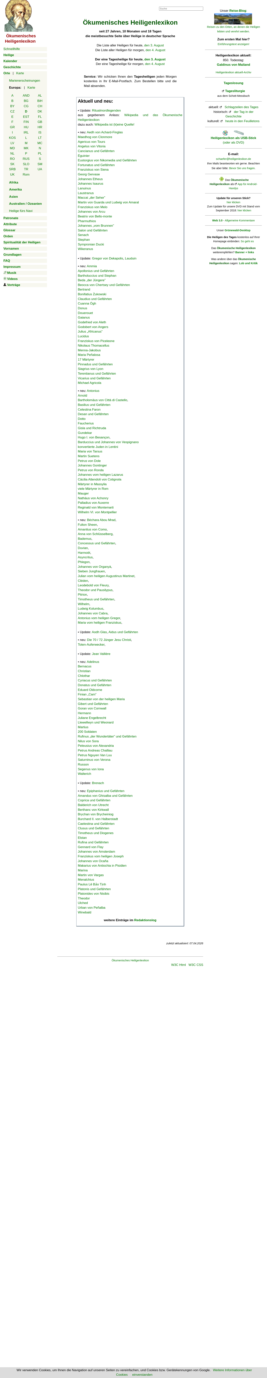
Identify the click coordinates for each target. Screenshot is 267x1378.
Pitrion (82, 594)
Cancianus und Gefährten (96, 151)
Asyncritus (85, 557)
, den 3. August (154, 59)
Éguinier (84, 156)
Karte (20, 73)
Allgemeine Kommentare (240, 220)
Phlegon (84, 562)
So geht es (247, 241)
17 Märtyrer (86, 359)
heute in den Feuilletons (242, 121)
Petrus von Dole (89, 461)
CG (26, 106)
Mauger (83, 493)
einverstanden (142, 1374)
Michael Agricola (89, 383)
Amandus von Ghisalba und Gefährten (105, 796)
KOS (12, 138)
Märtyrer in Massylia (92, 484)
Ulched (83, 903)
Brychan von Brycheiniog (95, 814)
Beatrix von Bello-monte (95, 216)
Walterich (84, 774)
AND (26, 95)
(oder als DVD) (233, 137)
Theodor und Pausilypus (95, 590)
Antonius (93, 391)
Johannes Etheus (90, 179)
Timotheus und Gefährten (96, 599)
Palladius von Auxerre (93, 503)
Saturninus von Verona (94, 760)
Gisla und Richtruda (92, 428)
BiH (39, 101)
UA (40, 169)
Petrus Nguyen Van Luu (95, 755)
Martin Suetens (88, 456)
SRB (12, 169)
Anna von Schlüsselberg (95, 534)
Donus (82, 308)
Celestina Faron (89, 409)
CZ (12, 111)
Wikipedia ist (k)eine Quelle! (114, 124)
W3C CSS (196, 965)
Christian (84, 671)
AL (40, 95)
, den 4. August (154, 64)
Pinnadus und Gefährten (95, 364)
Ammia (92, 266)
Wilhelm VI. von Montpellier (97, 512)
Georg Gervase (89, 174)
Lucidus (83, 336)
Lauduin (131, 258)
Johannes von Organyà (94, 567)
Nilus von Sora (88, 741)
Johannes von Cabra (93, 613)
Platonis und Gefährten (94, 889)
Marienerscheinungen (24, 80)
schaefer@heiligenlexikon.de (233, 158)
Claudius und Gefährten (95, 299)
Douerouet (85, 313)
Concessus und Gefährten (96, 543)
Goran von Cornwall (92, 708)
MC (39, 143)
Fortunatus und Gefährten (96, 165)
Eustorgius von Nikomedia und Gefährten (107, 160)
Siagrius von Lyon (90, 369)
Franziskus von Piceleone (96, 341)
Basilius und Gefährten (94, 405)
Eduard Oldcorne (90, 690)
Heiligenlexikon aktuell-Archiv (233, 72)
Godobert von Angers (93, 327)
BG (26, 101)
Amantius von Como (92, 529)
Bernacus (84, 666)
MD (12, 148)
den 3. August (154, 45)
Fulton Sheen (87, 525)
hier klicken (233, 202)
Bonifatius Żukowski (92, 294)
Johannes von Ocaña (93, 861)
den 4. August (155, 50)
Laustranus (86, 193)
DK (40, 111)
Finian (87, 694)
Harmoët (84, 553)
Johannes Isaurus (90, 183)
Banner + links (244, 252)
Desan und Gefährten (93, 414)
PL (40, 153)
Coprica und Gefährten (94, 800)
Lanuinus (84, 188)
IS (39, 132)
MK (26, 148)
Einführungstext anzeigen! (233, 44)
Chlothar (84, 676)
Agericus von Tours (91, 142)
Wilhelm (83, 604)
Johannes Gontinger (92, 465)
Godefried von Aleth (92, 322)
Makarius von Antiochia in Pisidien (102, 865)
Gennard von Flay (90, 847)
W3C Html (178, 965)
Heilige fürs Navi (21, 211)
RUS (26, 159)
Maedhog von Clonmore (95, 137)
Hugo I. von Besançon (93, 437)
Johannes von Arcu (91, 211)
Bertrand (84, 289)
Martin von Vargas (91, 875)
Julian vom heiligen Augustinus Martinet (106, 576)
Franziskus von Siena (93, 169)
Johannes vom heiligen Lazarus (100, 475)
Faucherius (86, 423)
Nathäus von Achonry (93, 498)
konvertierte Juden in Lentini (98, 447)
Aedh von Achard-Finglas (105, 132)
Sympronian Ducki (91, 244)
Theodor (84, 898)
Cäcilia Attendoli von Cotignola (99, 479)
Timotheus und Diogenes (95, 833)
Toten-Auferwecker (91, 644)
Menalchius (86, 879)
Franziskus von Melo (92, 207)
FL (40, 117)
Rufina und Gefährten (93, 842)
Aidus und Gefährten (123, 632)
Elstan (82, 838)
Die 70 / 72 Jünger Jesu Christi (109, 640)
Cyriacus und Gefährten (95, 680)
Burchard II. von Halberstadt (98, 819)
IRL (26, 132)
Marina (83, 870)
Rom (26, 174)
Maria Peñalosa (89, 355)
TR (26, 169)
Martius (83, 727)
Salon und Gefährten (93, 230)
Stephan (84, 239)
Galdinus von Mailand (233, 64)
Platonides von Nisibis (93, 893)
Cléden (83, 581)
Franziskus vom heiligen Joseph (101, 856)
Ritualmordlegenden (106, 110)
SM (39, 164)
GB (39, 122)
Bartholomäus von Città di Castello (102, 400)
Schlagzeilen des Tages (241, 107)
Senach (83, 235)
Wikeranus (85, 249)
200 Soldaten (87, 732)
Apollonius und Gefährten (96, 271)
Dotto (82, 419)
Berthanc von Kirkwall (93, 810)
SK (12, 164)
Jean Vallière (101, 654)
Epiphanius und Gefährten (106, 791)
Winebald (84, 912)
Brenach (98, 783)
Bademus (84, 539)
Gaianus (84, 317)
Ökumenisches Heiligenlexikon (130, 960)
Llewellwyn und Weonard (96, 722)
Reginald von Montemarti (96, 507)
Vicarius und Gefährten (94, 378)
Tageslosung (233, 83)
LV (12, 143)
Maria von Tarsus (90, 451)
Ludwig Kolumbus (90, 608)
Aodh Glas (99, 632)
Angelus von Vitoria (91, 146)
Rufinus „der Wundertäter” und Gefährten (107, 736)
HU (26, 127)
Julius (90, 331)
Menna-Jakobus (89, 350)
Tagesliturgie (235, 91)
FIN (26, 122)
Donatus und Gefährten (94, 685)
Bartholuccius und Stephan (97, 275)
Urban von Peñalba (91, 907)
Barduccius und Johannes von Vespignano (108, 442)
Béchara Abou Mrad (101, 520)
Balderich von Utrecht (93, 805)
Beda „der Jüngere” (91, 280)
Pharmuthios (87, 221)
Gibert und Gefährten (93, 704)
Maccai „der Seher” (91, 197)
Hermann (84, 713)
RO (12, 159)
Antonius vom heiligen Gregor (99, 618)
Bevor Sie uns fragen (242, 168)
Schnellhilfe (11, 49)
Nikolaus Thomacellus (93, 345)
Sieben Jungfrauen (91, 571)
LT (40, 138)
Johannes (96, 225)
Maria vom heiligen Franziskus (99, 622)
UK (12, 174)
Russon (83, 764)
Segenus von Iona (91, 769)
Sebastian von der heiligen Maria (101, 699)
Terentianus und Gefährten (97, 373)
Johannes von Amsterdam (96, 851)
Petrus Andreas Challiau (95, 750)
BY (12, 106)
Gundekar (85, 433)
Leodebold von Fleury (93, 585)
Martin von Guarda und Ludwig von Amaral (108, 202)
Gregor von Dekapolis (107, 258)
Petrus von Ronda (91, 470)
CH (39, 106)
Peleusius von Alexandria (96, 746)
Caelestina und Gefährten (96, 824)
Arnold (82, 395)
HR (39, 127)
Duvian (83, 548)
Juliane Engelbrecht (92, 718)
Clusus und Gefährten (93, 828)
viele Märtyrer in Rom (93, 489)
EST (26, 117)
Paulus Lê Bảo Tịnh (92, 884)
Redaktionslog (145, 920)
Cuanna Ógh (87, 303)
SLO (26, 164)
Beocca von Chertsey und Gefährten (104, 285)
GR (12, 127)
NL (12, 153)
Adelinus (93, 662)
